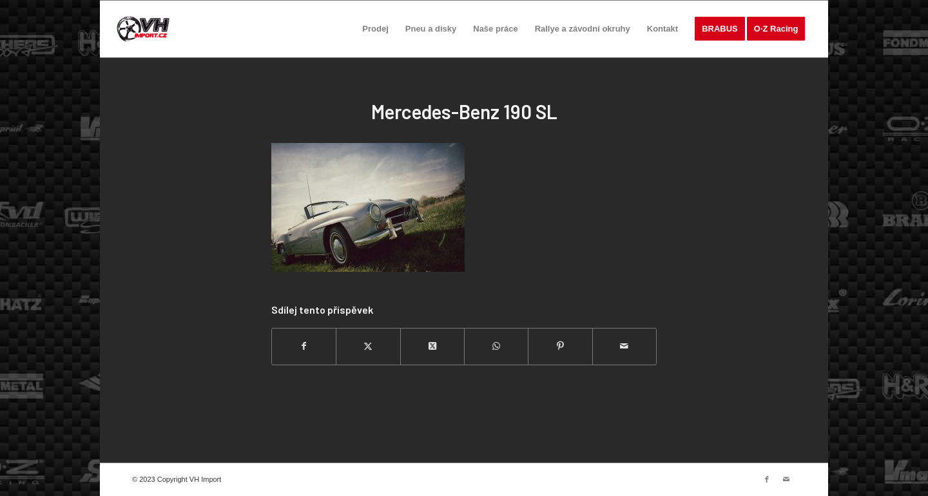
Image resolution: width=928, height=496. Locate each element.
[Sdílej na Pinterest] (560, 346)
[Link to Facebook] (767, 479)
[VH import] (143, 29)
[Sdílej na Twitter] (368, 346)
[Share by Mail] (624, 346)
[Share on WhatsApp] (496, 346)
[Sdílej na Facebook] (304, 346)
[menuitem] (375, 29)
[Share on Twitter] (432, 346)
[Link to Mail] (786, 479)
